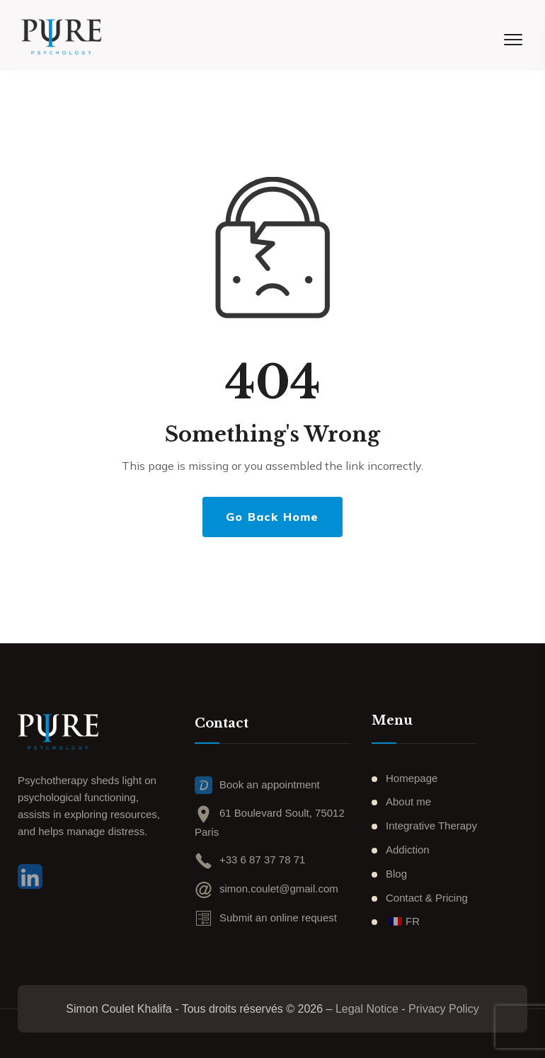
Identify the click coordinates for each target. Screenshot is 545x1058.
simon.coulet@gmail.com (266, 888)
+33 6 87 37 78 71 (250, 859)
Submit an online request (266, 918)
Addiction (408, 850)
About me (408, 801)
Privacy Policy (443, 1009)
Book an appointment (257, 786)
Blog (396, 874)
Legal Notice (366, 1009)
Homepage (411, 778)
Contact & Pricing (427, 898)
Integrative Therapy (431, 826)
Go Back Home (272, 517)
